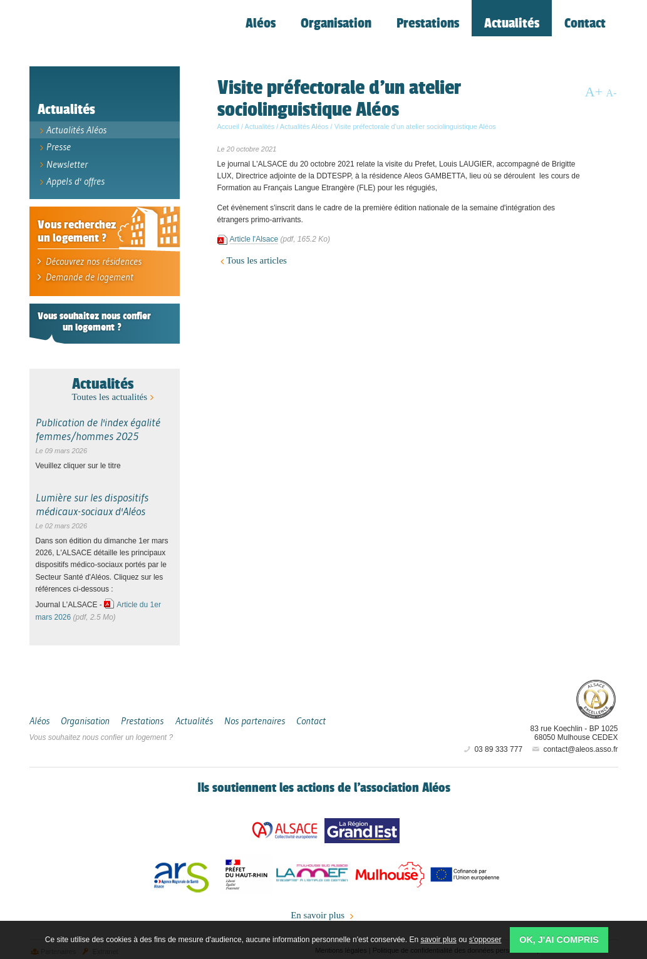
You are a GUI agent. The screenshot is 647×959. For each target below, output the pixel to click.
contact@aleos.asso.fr (574, 745)
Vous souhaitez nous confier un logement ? (101, 733)
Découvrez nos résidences (87, 258)
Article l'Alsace (254, 241)
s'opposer (485, 939)
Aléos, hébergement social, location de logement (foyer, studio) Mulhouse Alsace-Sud (117, 35)
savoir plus (438, 939)
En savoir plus (323, 911)
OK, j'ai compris (559, 940)
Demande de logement (81, 273)
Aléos (522, 693)
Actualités (102, 379)
